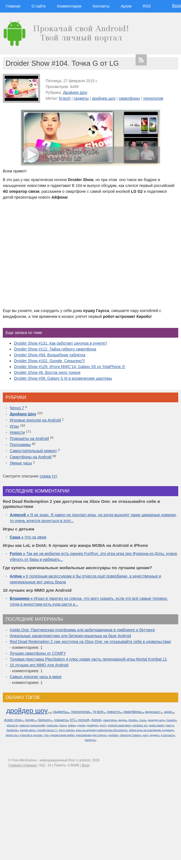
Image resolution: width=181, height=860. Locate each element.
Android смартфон (119, 725)
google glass (27, 730)
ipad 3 (169, 725)
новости (113, 712)
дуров (80, 725)
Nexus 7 (17, 408)
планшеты (60, 720)
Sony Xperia (66, 730)
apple (168, 711)
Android (96, 720)
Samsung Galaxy (130, 735)
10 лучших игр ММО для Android (39, 665)
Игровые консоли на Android (35, 420)
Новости (17, 432)
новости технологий (31, 725)
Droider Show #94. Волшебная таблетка (49, 355)
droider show (12, 720)
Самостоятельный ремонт (33, 451)
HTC (72, 720)
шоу (145, 735)
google (29, 720)
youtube (113, 735)
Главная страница (22, 765)
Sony (63, 725)
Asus (142, 720)
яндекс (154, 735)
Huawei (171, 720)
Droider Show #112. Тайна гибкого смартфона (55, 349)
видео (122, 720)
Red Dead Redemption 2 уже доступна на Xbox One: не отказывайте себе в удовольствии (90, 641)
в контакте (167, 735)
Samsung (44, 720)
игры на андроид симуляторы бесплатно (101, 730)
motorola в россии (30, 735)
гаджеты (81, 98)
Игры (14, 426)
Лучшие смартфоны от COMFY (38, 653)
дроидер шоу (156, 720)
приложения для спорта (91, 735)
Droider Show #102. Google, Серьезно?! (49, 361)
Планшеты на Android (29, 438)
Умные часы (21, 463)
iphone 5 (11, 725)
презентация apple (62, 735)
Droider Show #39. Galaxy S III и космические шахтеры (63, 378)
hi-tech (64, 98)
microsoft (83, 720)
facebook (11, 730)
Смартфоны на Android (31, 457)
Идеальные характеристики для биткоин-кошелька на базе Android (70, 636)
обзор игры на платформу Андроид (151, 730)
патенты (90, 739)
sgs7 (102, 725)
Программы (20, 444)
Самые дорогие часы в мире (36, 676)
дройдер (92, 725)
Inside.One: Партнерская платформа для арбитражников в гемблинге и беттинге (82, 630)
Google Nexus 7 (46, 730)
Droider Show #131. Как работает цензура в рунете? (60, 343)
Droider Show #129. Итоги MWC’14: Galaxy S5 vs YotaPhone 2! (69, 366)
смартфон (109, 720)
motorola (52, 725)
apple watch (156, 725)
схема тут (48, 476)
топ (46, 735)
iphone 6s (11, 735)
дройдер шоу (104, 98)
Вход (176, 5)
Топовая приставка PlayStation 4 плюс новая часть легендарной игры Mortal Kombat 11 (88, 659)
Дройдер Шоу (75, 92)
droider (132, 720)
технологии (153, 98)
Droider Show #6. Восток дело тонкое (47, 372)
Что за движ (28, 537)
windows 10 (140, 725)
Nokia (71, 725)
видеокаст (152, 711)
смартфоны (129, 98)
